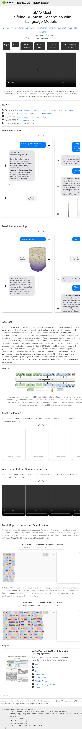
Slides (37, 688)
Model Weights (26, 46)
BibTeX (38, 668)
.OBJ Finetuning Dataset (70, 46)
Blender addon (22, 113)
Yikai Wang (42, 28)
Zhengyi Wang (10, 28)
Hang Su (52, 28)
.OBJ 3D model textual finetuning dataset (32, 110)
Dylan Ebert (69, 110)
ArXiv (37, 664)
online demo (36, 117)
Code (15, 45)
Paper (6, 45)
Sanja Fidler (72, 28)
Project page (22, 120)
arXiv (33, 123)
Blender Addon (53, 46)
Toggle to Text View (31, 198)
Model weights (22, 117)
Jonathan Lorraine (27, 28)
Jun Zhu (62, 28)
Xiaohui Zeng (41, 32)
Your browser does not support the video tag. (41, 70)
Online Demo (39, 46)
